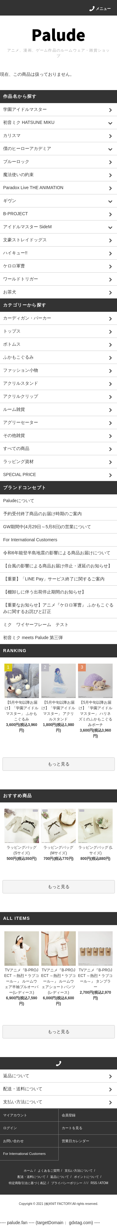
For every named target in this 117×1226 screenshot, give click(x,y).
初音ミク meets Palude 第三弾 (33, 637)
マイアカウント (15, 1115)
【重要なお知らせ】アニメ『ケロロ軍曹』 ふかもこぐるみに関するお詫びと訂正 (58, 608)
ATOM (104, 1183)
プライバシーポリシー (66, 1183)
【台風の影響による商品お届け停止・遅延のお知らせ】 (57, 565)
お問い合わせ (13, 1141)
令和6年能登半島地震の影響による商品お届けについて (56, 552)
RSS (93, 1183)
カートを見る (72, 1128)
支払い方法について (79, 1170)
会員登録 (69, 1115)
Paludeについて (18, 500)
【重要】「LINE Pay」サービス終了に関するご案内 (54, 578)
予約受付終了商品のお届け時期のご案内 (42, 513)
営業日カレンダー (75, 1141)
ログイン (10, 1128)
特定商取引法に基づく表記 (27, 1183)
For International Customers (30, 539)
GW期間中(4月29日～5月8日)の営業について (47, 526)
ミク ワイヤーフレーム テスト (36, 624)
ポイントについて (86, 1176)
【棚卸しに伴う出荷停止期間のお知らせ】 (44, 591)
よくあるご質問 (49, 1170)
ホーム (28, 1170)
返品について (59, 1176)
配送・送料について (31, 1176)
